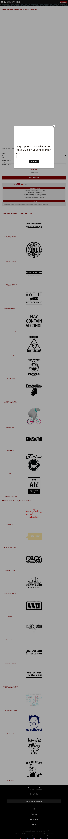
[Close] (54, 126)
